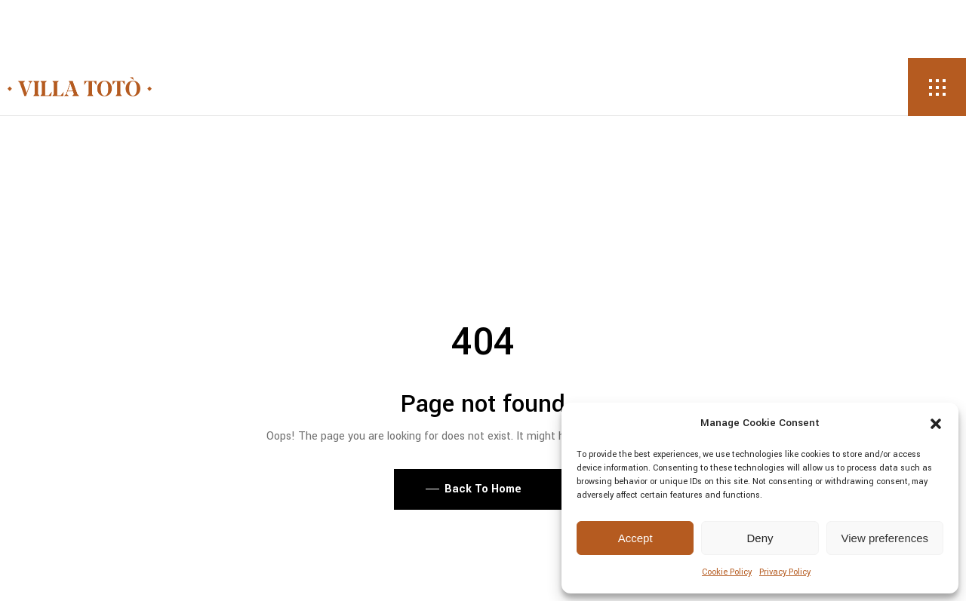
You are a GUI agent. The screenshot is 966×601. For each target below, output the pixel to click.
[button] (935, 423)
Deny (759, 538)
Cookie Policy (727, 572)
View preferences (885, 538)
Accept (635, 538)
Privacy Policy (785, 572)
